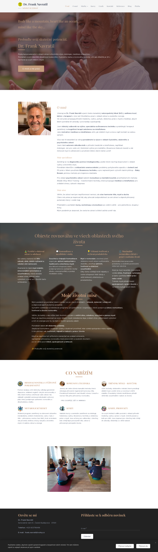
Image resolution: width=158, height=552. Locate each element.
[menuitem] (68, 6)
